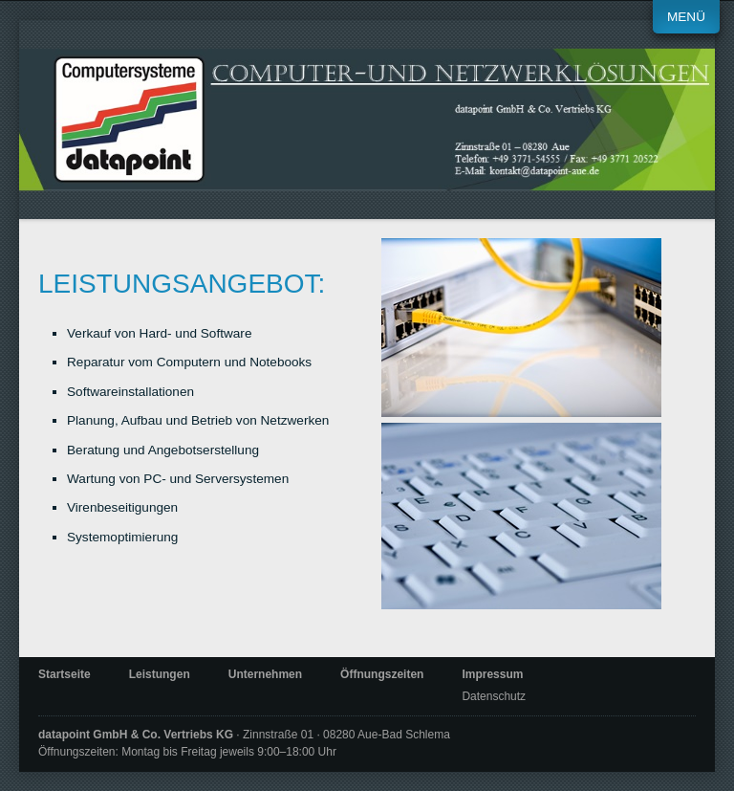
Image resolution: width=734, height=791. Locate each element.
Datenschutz (494, 696)
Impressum (492, 674)
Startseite (64, 674)
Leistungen (159, 674)
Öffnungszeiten (381, 674)
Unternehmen (265, 674)
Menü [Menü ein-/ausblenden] (686, 17)
